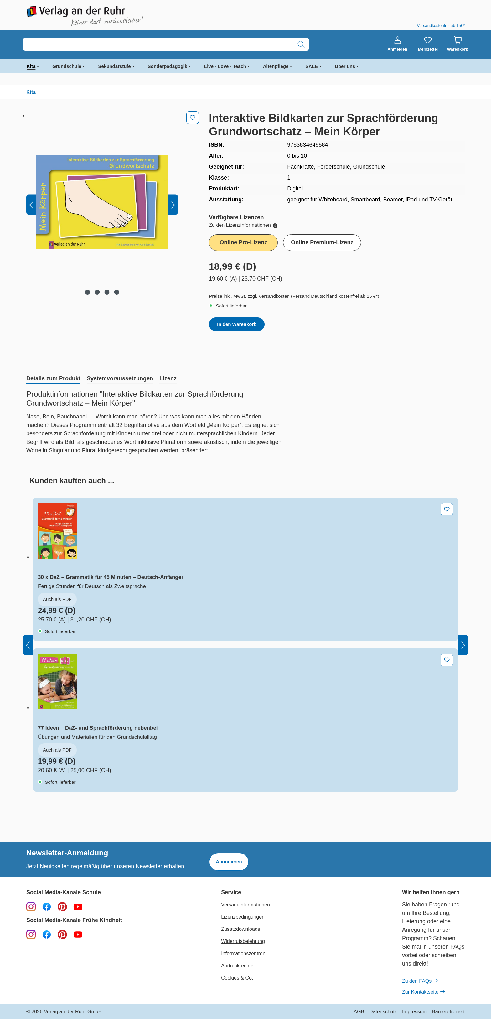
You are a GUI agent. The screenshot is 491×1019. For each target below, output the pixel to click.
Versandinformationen (245, 904)
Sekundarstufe (114, 66)
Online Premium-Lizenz (322, 242)
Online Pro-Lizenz (243, 242)
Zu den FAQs (419, 981)
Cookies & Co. (237, 978)
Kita (31, 66)
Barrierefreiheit (448, 1011)
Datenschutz (383, 1011)
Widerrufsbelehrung (243, 941)
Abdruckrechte (237, 965)
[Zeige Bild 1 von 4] (87, 292)
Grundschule (66, 66)
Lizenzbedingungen (243, 917)
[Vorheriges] (31, 205)
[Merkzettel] (427, 44)
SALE (311, 66)
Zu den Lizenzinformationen (243, 225)
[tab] (53, 379)
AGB (359, 1011)
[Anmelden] (397, 44)
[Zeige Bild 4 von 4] (116, 292)
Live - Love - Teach (225, 66)
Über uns (345, 66)
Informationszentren (243, 953)
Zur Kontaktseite (423, 992)
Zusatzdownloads (240, 929)
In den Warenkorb (236, 324)
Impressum (414, 1011)
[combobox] (158, 44)
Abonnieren (229, 861)
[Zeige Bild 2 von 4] (97, 292)
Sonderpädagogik (168, 66)
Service (231, 892)
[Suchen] (301, 44)
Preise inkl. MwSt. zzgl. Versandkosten (250, 296)
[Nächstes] (173, 205)
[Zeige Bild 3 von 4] (107, 292)
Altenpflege (276, 66)
